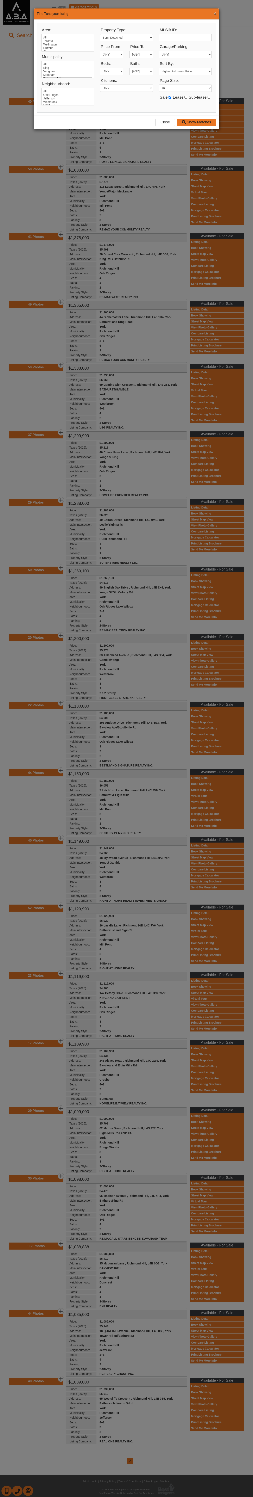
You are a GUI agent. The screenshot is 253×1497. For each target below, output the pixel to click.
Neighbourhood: (56, 84)
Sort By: (167, 63)
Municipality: (53, 57)
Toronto (67, 41)
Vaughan (67, 71)
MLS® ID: (168, 30)
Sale (163, 97)
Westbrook (67, 102)
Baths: (135, 63)
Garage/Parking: (174, 46)
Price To (137, 46)
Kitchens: (109, 80)
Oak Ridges (67, 95)
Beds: (106, 63)
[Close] (215, 13)
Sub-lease (198, 97)
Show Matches (196, 122)
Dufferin (67, 48)
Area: (46, 30)
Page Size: (169, 80)
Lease (178, 97)
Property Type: (113, 30)
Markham (67, 75)
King (67, 68)
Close (165, 122)
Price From (110, 46)
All (67, 37)
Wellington (67, 44)
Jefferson (67, 98)
